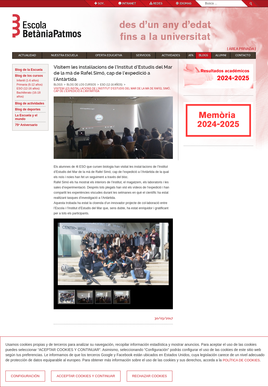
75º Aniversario (26, 125)
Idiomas (184, 3)
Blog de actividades (29, 103)
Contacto (242, 55)
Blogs (203, 55)
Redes (156, 3)
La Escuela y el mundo (26, 117)
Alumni (220, 55)
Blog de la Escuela (29, 70)
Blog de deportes (27, 109)
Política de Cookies (241, 360)
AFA (190, 55)
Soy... (99, 3)
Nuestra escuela (64, 55)
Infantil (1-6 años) (28, 80)
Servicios (143, 55)
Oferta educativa (108, 55)
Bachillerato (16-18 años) (28, 94)
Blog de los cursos (29, 76)
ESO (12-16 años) (28, 88)
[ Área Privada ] (241, 49)
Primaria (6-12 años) (30, 84)
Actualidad (27, 55)
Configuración (25, 376)
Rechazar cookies (149, 376)
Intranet (127, 3)
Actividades (171, 55)
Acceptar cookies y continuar (86, 376)
